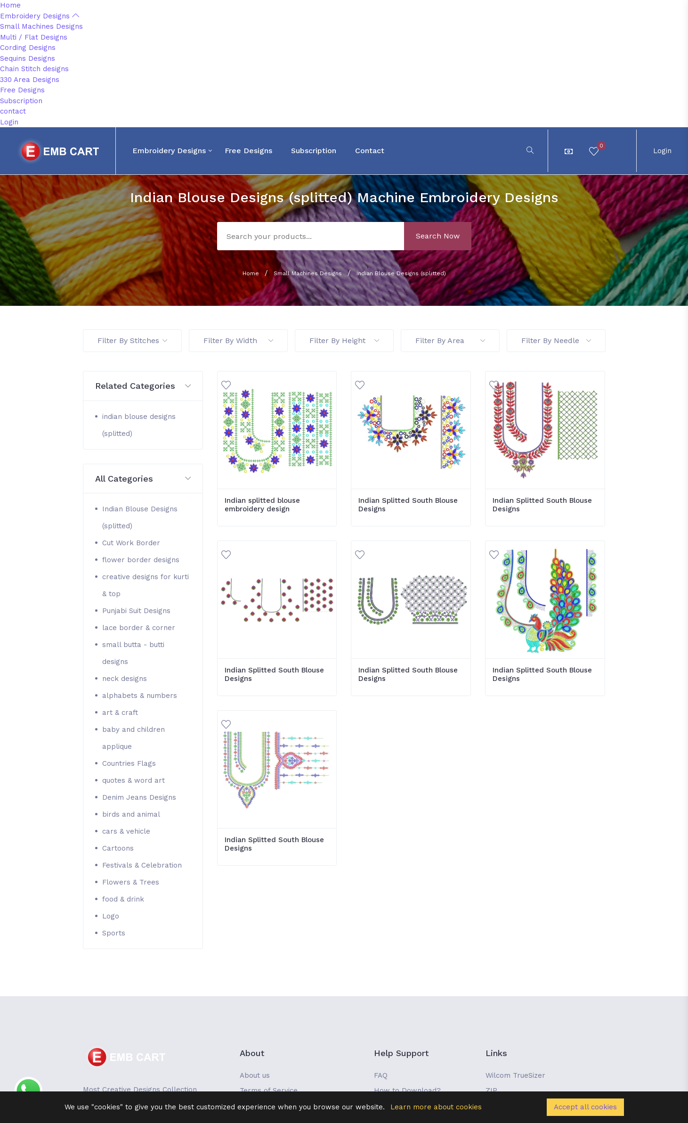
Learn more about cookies (436, 1107)
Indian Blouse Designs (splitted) (401, 273)
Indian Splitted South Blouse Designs (408, 504)
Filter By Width (238, 340)
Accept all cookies (585, 1107)
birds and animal (131, 814)
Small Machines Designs (41, 26)
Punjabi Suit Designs (136, 611)
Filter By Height (344, 340)
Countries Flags (129, 763)
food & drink (123, 899)
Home (10, 5)
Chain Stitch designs (34, 69)
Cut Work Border (131, 543)
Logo (110, 916)
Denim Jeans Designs (139, 797)
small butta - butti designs (133, 653)
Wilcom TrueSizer (515, 1075)
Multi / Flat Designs (33, 37)
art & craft (120, 712)
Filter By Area (450, 340)
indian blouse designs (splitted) (139, 425)
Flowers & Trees (130, 882)
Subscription (21, 101)
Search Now (438, 235)
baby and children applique (133, 738)
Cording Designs (28, 47)
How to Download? (407, 1090)
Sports (113, 933)
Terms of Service (269, 1090)
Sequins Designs (27, 58)
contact (13, 111)
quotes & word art (133, 780)
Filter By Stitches (132, 340)
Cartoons (118, 848)
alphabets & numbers (139, 695)
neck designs (124, 678)
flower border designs (140, 560)
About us (255, 1075)
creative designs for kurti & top (145, 585)
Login (9, 122)
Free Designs (22, 90)
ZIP (491, 1090)
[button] (142, 386)
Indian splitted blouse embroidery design (262, 504)
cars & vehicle (126, 831)
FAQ (381, 1075)
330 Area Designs (29, 79)
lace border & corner (138, 627)
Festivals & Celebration (142, 865)
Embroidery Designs (39, 16)
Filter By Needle (556, 340)
